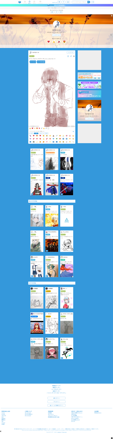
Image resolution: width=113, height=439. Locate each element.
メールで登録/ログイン (56, 405)
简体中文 (3, 418)
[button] (0, 431)
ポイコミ (73, 421)
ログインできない (75, 418)
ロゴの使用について (75, 419)
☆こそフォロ (56, 35)
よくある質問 (74, 415)
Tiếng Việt (4, 415)
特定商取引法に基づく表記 (53, 417)
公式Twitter (74, 414)
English (3, 412)
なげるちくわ (56, 30)
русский (3, 422)
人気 (36, 133)
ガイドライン (51, 414)
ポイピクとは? (28, 412)
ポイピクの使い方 (28, 414)
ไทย (2, 421)
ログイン (56, 398)
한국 (2, 417)
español (3, 414)
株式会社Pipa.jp (97, 412)
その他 (46, 133)
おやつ (41, 133)
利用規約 (50, 412)
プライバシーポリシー (52, 415)
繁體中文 (3, 419)
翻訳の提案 (7, 411)
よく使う (31, 133)
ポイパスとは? (28, 415)
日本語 (3, 424)
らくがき (32, 56)
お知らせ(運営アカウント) (76, 412)
